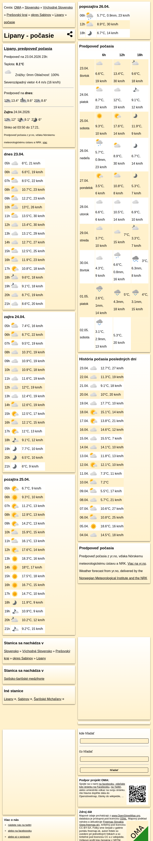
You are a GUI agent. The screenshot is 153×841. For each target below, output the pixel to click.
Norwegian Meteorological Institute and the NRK (113, 578)
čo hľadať (86, 751)
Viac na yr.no (137, 563)
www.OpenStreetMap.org (126, 815)
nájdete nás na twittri (19, 824)
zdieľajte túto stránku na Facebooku (102, 785)
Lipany (59, 15)
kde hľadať (87, 733)
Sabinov (23, 699)
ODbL (123, 818)
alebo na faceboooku (20, 830)
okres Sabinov (41, 15)
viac (45, 142)
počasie (9, 22)
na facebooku (106, 783)
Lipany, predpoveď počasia (28, 48)
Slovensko (32, 7)
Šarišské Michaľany (47, 699)
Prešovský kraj (17, 15)
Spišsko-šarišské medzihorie (24, 678)
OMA (17, 7)
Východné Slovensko (58, 7)
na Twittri (116, 786)
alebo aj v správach (19, 836)
